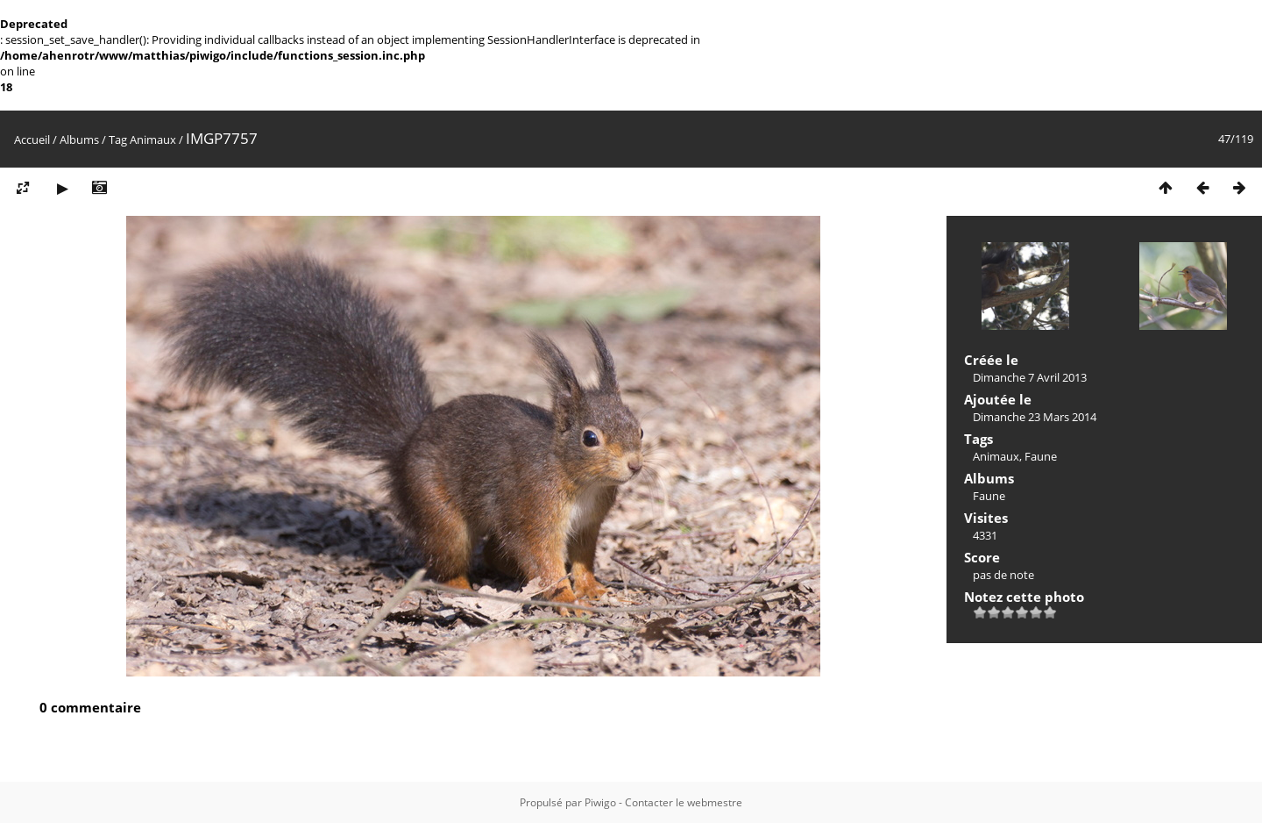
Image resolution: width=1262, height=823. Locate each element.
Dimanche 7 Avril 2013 (1030, 377)
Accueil (32, 139)
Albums (79, 139)
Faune (1040, 456)
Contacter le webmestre (683, 802)
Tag (118, 139)
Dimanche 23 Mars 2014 (1034, 417)
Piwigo (600, 802)
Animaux (153, 139)
